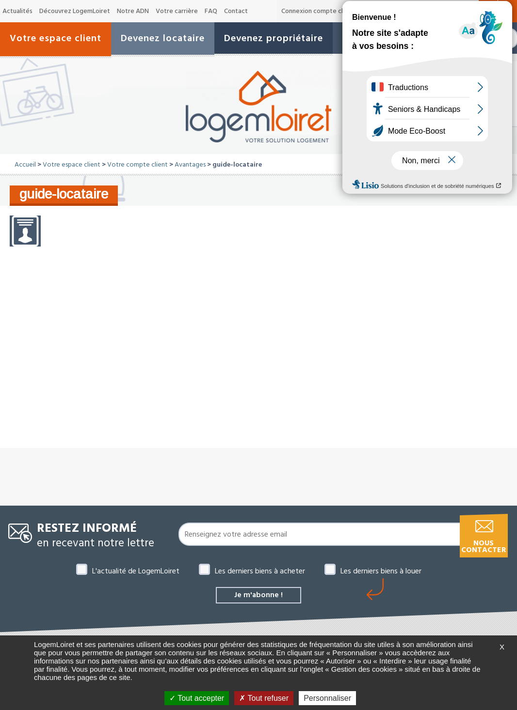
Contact (236, 11)
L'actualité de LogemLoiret (135, 571)
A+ (471, 11)
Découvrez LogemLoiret (74, 11)
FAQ (211, 11)
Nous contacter (483, 546)
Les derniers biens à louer (380, 571)
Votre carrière (177, 11)
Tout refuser (264, 698)
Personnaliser (327, 698)
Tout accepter (196, 698)
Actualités (17, 11)
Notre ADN (133, 11)
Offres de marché (390, 11)
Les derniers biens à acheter (260, 571)
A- (438, 11)
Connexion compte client (318, 11)
